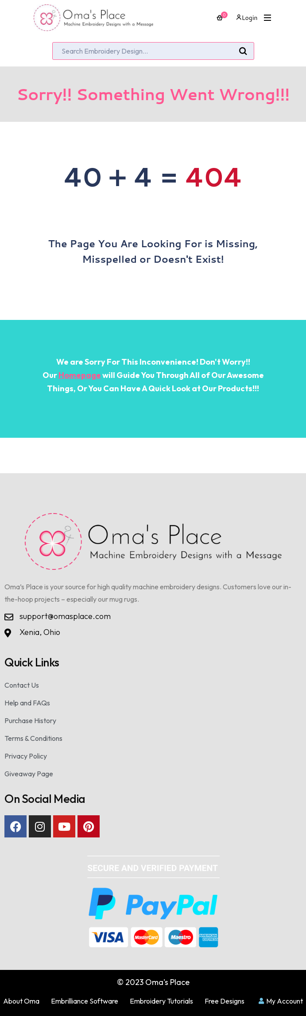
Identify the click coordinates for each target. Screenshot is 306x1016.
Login (247, 17)
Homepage (79, 375)
